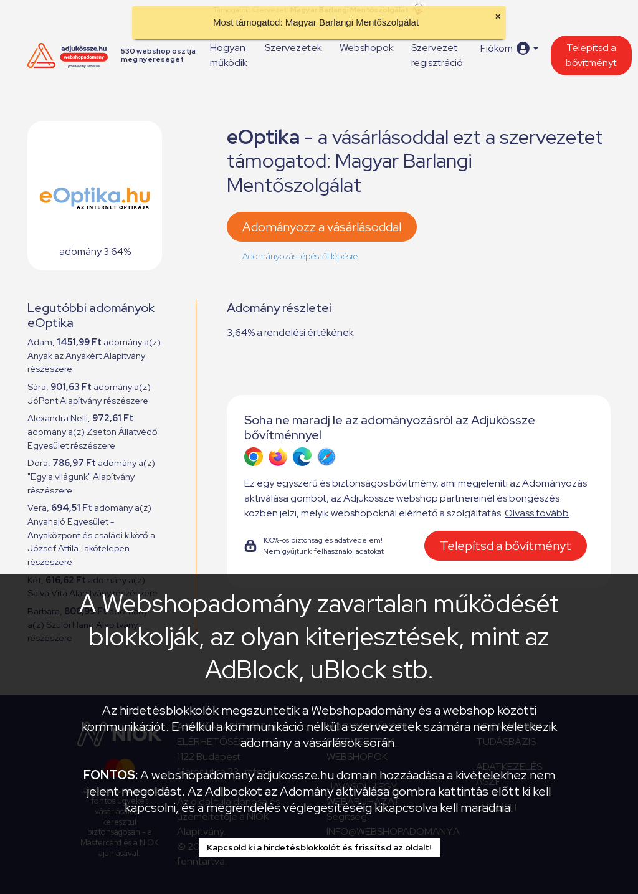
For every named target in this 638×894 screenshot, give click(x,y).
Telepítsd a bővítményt (591, 55)
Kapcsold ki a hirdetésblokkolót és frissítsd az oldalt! (319, 847)
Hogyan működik (228, 55)
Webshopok (367, 47)
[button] (509, 48)
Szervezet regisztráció (437, 55)
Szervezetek (293, 47)
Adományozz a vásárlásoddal (321, 227)
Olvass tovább (537, 513)
